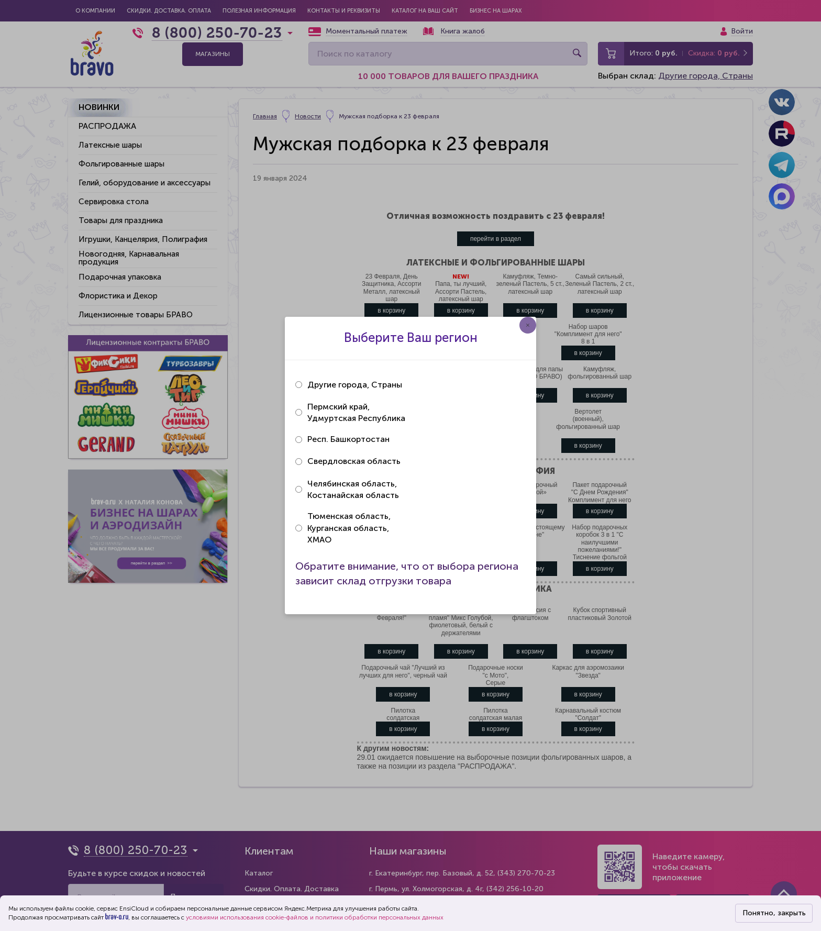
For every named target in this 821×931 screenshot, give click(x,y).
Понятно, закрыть (774, 912)
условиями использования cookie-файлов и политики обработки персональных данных (314, 917)
